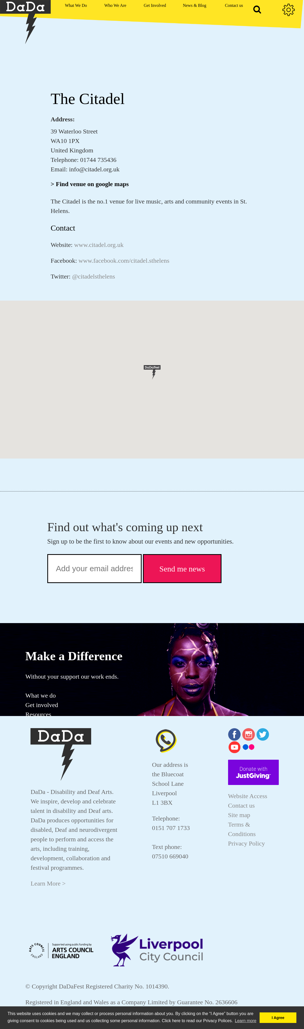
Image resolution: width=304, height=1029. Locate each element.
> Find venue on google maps (90, 184)
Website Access (247, 796)
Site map (239, 815)
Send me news (182, 568)
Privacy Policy (246, 843)
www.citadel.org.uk (98, 244)
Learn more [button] (245, 1020)
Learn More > (47, 883)
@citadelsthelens (93, 276)
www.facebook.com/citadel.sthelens (124, 260)
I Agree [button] (278, 1018)
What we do (40, 695)
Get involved (41, 705)
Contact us (241, 805)
